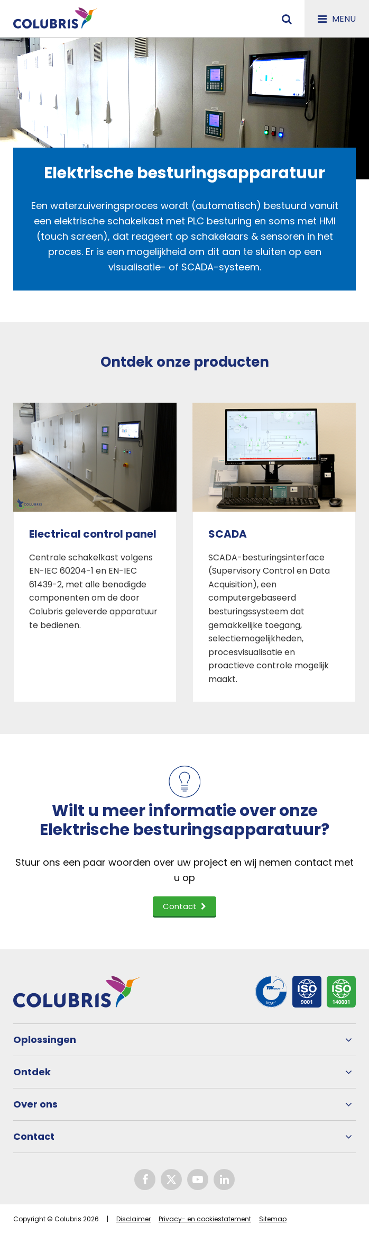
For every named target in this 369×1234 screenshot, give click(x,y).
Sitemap (273, 1218)
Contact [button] (184, 906)
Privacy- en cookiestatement (205, 1218)
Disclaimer (133, 1218)
